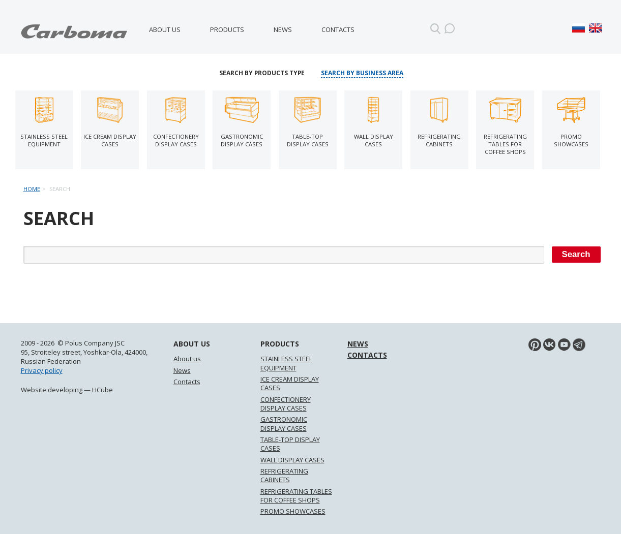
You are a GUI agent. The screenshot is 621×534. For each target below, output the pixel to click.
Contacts (337, 29)
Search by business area (362, 73)
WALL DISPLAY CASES (292, 459)
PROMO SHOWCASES (293, 511)
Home (31, 189)
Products (227, 29)
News (283, 29)
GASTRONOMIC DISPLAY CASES (283, 423)
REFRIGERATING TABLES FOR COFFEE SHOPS (296, 496)
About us (165, 29)
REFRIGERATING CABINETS (284, 475)
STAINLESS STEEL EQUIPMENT (286, 363)
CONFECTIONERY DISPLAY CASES (285, 404)
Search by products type (262, 73)
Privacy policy (42, 370)
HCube (102, 389)
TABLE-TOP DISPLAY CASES (290, 444)
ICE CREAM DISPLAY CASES (289, 383)
